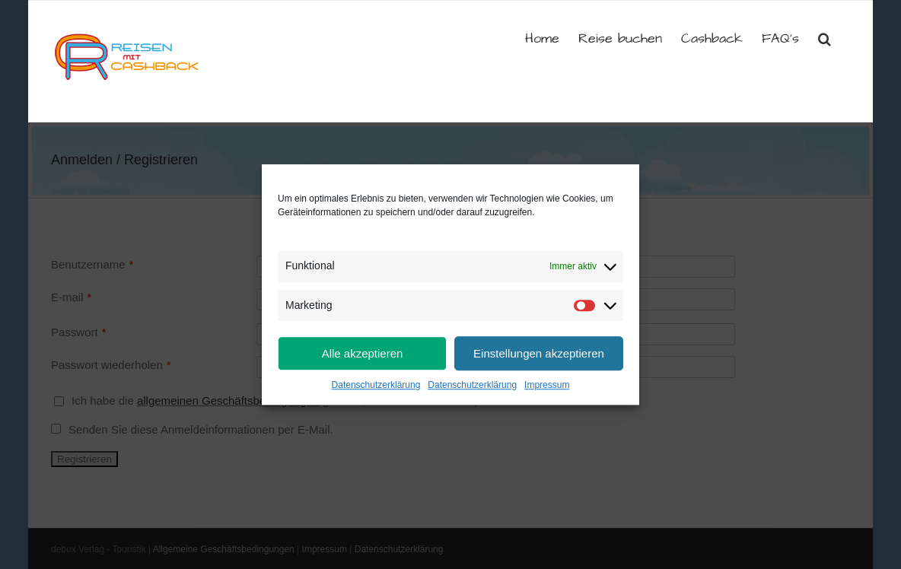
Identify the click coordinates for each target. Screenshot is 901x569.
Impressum (546, 385)
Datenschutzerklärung (376, 385)
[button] (824, 37)
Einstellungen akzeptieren (538, 353)
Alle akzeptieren (362, 353)
